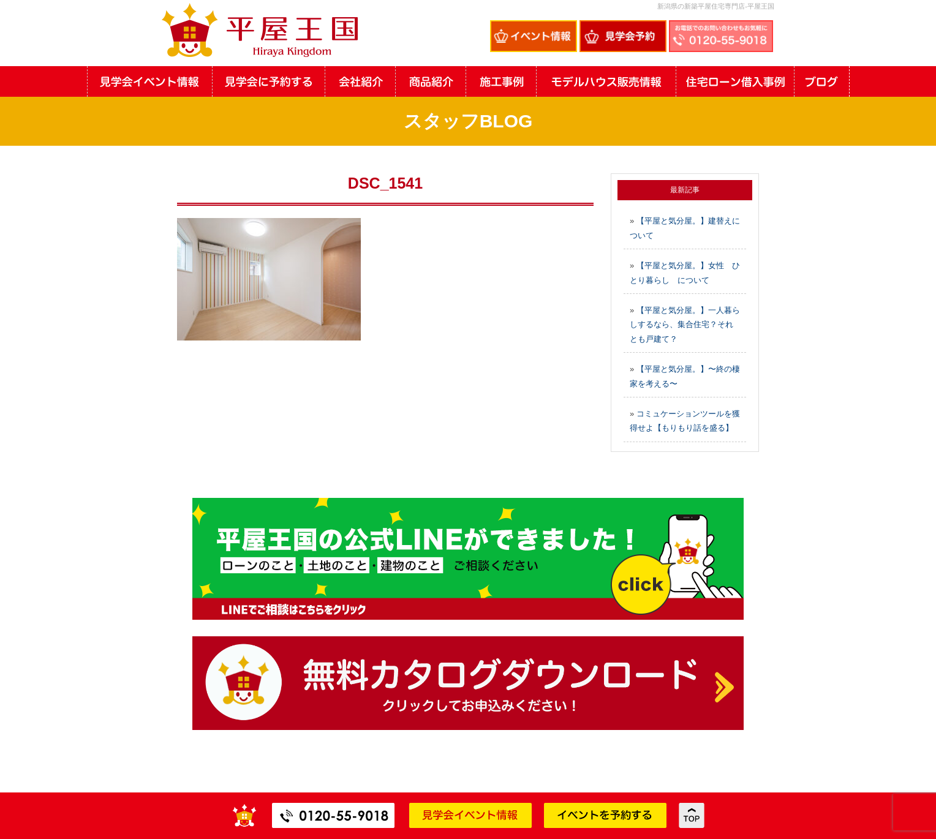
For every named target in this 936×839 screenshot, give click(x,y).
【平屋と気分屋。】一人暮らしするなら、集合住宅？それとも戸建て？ (685, 325)
